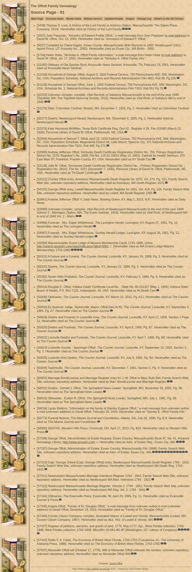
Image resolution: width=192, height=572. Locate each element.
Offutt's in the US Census (168, 18)
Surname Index (54, 18)
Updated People (114, 18)
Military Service (93, 18)
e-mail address (175, 35)
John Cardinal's (92, 569)
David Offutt (116, 563)
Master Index (73, 18)
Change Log (144, 18)
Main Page (37, 18)
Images (130, 18)
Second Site (105, 569)
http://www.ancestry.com (79, 442)
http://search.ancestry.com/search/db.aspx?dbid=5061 (73, 246)
